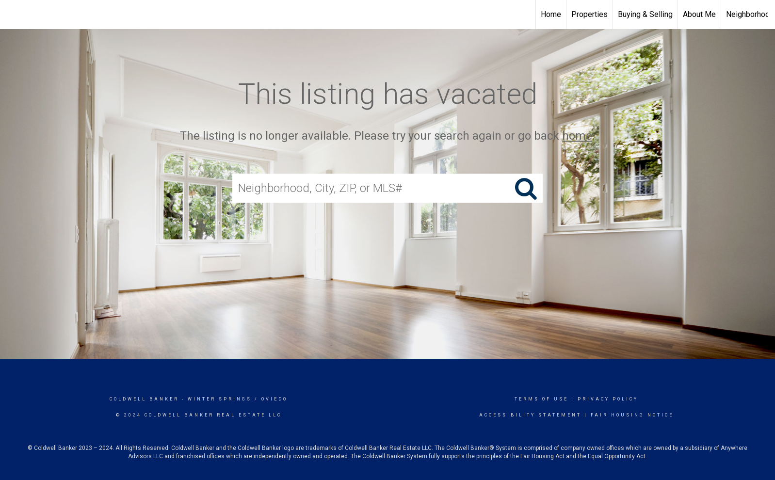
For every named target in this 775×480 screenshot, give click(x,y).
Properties (589, 14)
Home (551, 14)
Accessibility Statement (530, 415)
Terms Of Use (541, 399)
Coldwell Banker (144, 399)
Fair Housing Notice (632, 415)
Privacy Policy (608, 399)
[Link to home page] (12, 14)
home (577, 136)
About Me (699, 14)
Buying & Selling (645, 14)
